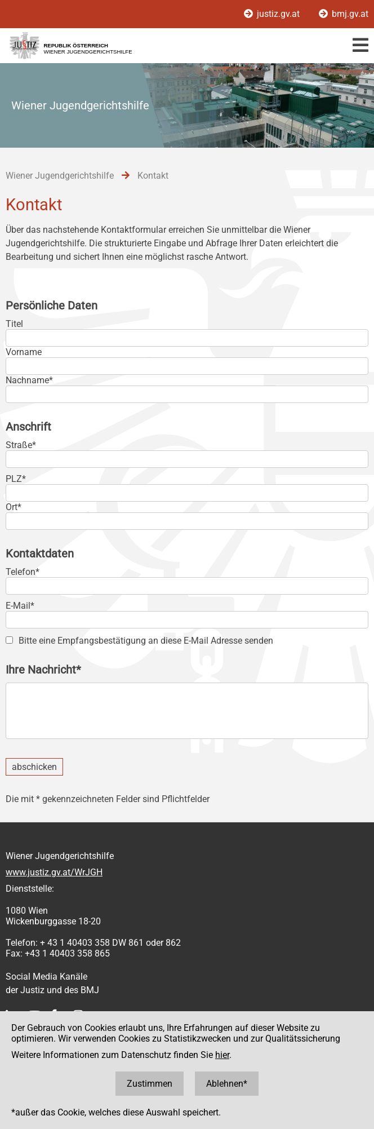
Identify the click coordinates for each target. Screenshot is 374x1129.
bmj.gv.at (343, 13)
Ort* (13, 507)
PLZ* (16, 478)
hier (222, 1055)
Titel (14, 323)
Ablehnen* (226, 1083)
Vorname (24, 352)
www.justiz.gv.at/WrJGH (54, 872)
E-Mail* (20, 605)
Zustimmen (149, 1083)
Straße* (21, 445)
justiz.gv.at (273, 13)
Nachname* (29, 380)
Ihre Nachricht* (43, 669)
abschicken (34, 766)
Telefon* (22, 571)
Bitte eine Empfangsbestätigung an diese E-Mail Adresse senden (146, 640)
